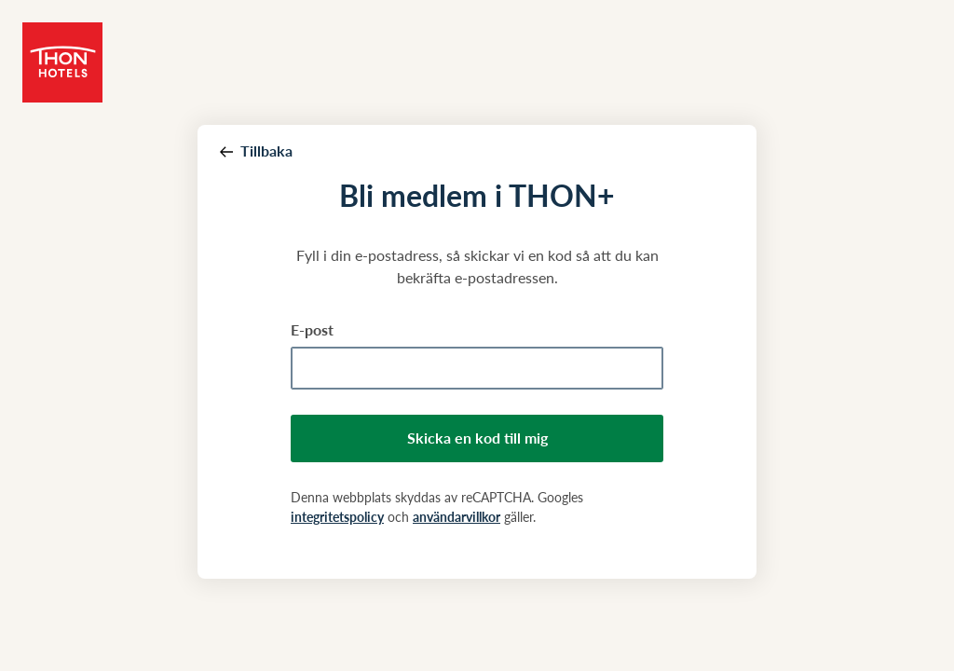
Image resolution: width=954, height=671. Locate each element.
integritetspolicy (337, 517)
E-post (312, 329)
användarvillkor (456, 517)
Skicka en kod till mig (477, 437)
